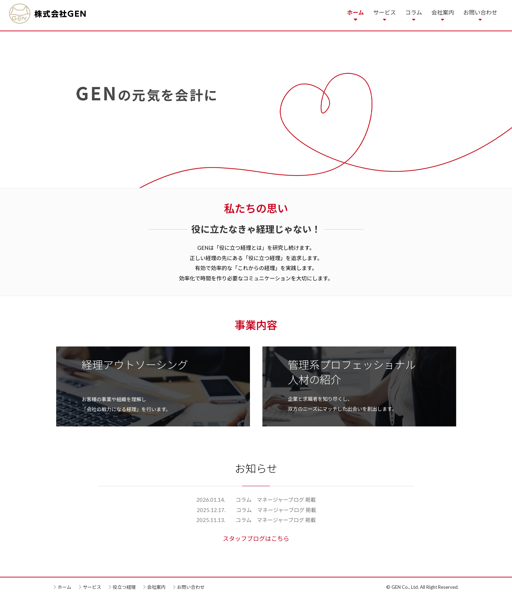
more (153, 386)
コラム (413, 12)
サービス (384, 12)
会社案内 (442, 12)
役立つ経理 (124, 587)
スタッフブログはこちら (256, 538)
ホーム (355, 12)
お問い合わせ (480, 12)
